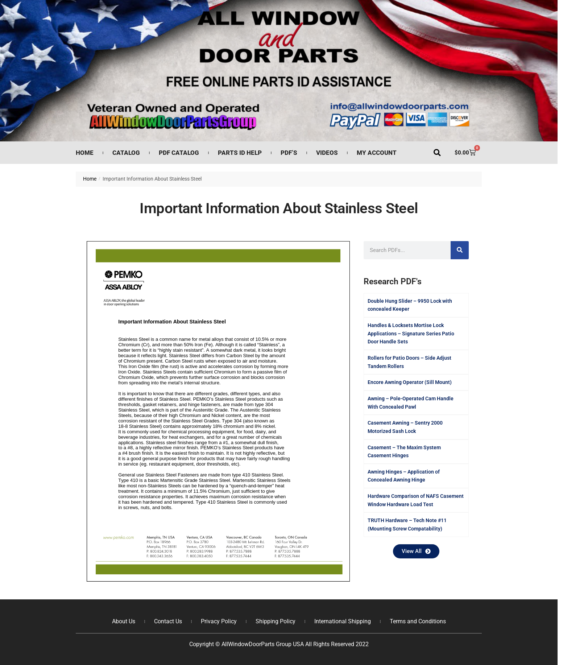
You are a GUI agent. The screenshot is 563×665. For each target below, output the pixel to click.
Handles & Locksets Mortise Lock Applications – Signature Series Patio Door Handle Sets (411, 333)
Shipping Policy (275, 621)
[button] (437, 152)
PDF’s (289, 152)
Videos (327, 152)
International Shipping (342, 621)
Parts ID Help (240, 152)
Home (85, 152)
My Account (377, 152)
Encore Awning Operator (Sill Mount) (410, 382)
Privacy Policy (219, 621)
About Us (123, 621)
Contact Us (168, 621)
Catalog (126, 152)
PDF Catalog (179, 152)
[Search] (460, 250)
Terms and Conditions (418, 621)
